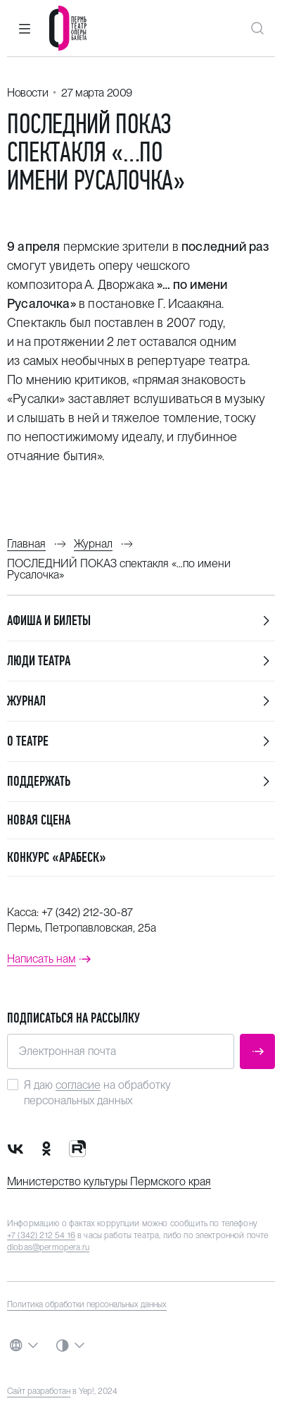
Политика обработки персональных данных (87, 1304)
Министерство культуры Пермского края (109, 1181)
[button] (24, 28)
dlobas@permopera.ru (48, 1247)
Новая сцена (38, 820)
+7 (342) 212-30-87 (87, 912)
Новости (27, 92)
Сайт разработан (38, 1391)
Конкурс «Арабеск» (56, 857)
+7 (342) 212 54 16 (41, 1235)
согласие (78, 1085)
